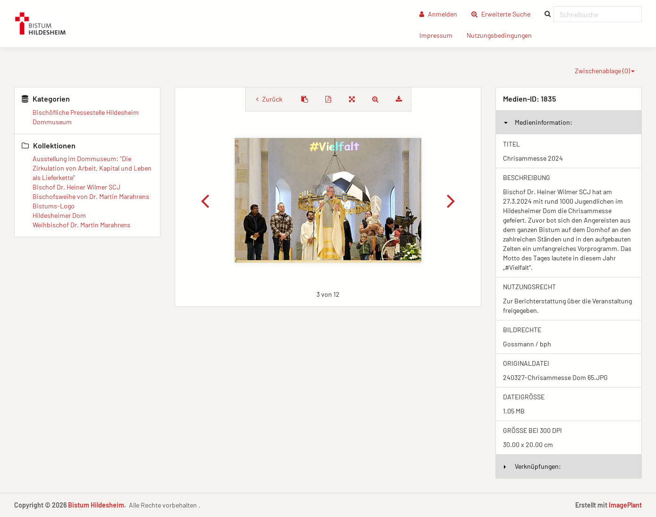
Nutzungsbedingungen (503, 34)
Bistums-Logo (54, 206)
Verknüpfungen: (532, 466)
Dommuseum (52, 122)
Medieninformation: (538, 122)
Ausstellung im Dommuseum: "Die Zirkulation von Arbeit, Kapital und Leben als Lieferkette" (92, 168)
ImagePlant (625, 505)
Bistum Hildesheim (96, 505)
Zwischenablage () (605, 71)
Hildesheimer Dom (59, 215)
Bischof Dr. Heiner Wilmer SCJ (76, 187)
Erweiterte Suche (504, 13)
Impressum (439, 34)
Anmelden (438, 14)
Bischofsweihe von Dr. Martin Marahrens (91, 196)
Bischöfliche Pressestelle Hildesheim (86, 112)
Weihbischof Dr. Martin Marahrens (81, 225)
